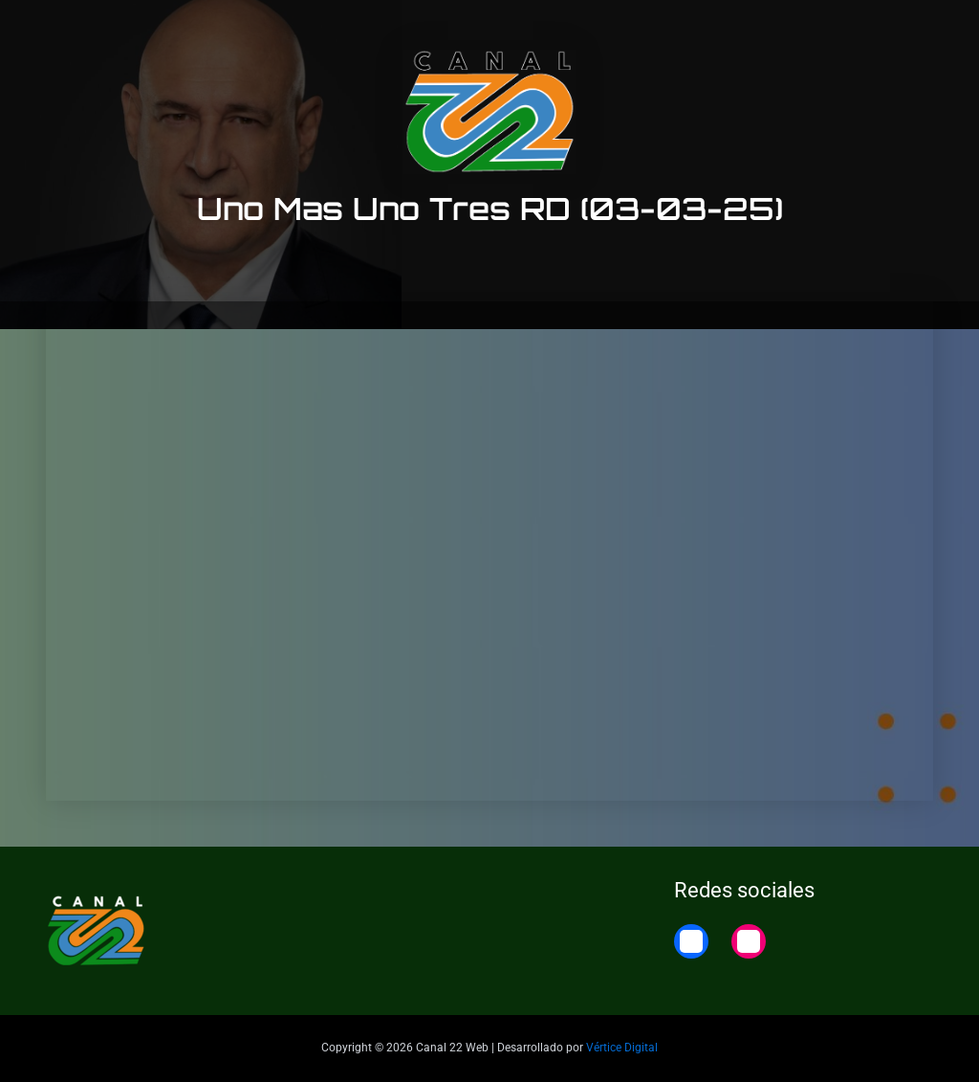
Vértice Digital (622, 1047)
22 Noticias (835, 31)
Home (924, 31)
